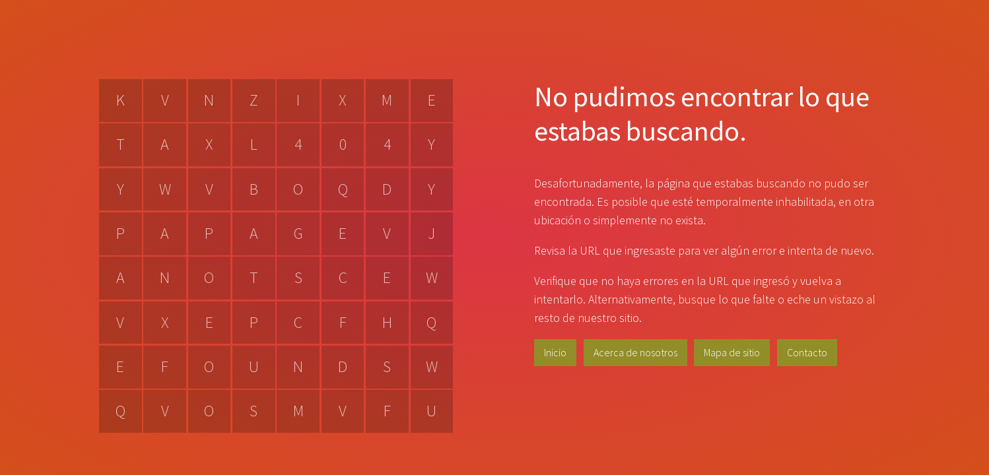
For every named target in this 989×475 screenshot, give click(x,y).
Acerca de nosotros (635, 352)
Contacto (807, 352)
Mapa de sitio (732, 352)
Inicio (555, 352)
